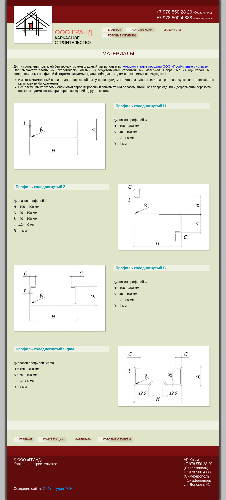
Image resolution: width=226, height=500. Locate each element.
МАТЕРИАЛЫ (172, 29)
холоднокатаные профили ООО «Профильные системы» (166, 66)
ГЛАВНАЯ (114, 29)
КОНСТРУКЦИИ (142, 29)
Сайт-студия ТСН (57, 489)
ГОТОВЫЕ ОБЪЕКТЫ (122, 35)
